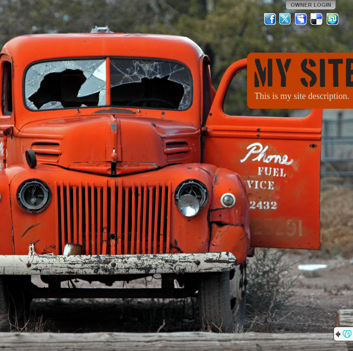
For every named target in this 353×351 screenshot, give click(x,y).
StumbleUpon (332, 19)
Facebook (270, 19)
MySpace (301, 19)
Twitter (285, 19)
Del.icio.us (317, 19)
